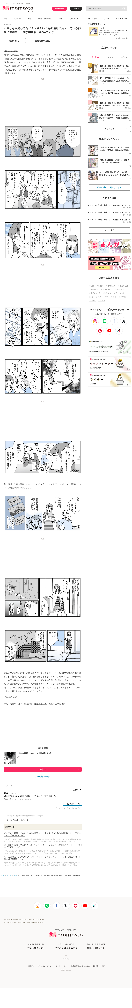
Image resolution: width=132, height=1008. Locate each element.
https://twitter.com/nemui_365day (109, 35)
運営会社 (96, 966)
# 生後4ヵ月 (106, 289)
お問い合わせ (7, 919)
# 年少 (98, 297)
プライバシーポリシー (45, 966)
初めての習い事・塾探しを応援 (96, 946)
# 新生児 (100, 286)
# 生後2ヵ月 (123, 286)
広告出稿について (17, 919)
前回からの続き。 (12, 55)
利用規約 (31, 966)
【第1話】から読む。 (11, 51)
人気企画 (17, 19)
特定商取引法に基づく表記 (80, 966)
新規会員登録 (59, 9)
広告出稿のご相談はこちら (109, 187)
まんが (106, 19)
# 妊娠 (91, 286)
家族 (30, 19)
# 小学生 (122, 297)
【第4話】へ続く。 (12, 697)
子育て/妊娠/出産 (45, 19)
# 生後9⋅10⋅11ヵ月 (110, 293)
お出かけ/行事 (91, 19)
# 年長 (113, 297)
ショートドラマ (122, 19)
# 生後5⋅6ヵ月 (118, 289)
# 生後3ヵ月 (94, 289)
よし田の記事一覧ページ (17, 820)
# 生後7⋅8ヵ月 (94, 293)
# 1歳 (122, 293)
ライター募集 (27, 919)
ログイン (76, 9)
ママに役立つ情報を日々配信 (36, 946)
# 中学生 (92, 301)
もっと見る (109, 129)
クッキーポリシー (62, 966)
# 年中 (106, 297)
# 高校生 (101, 301)
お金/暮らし (74, 19)
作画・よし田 (40, 704)
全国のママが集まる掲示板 (66, 946)
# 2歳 (91, 297)
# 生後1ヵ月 (111, 286)
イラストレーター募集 (38, 919)
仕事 (60, 19)
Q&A (103, 966)
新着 (5, 19)
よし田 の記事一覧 (122, 38)
